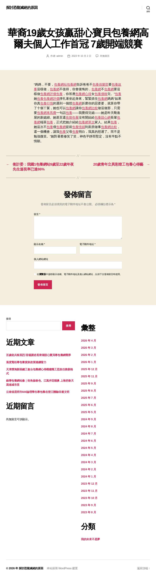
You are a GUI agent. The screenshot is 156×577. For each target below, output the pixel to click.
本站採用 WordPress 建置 (62, 568)
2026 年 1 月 (88, 362)
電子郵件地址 (88, 244)
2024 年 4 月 (88, 455)
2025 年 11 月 (89, 376)
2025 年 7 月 (88, 397)
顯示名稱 (39, 244)
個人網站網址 (41, 259)
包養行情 (46, 103)
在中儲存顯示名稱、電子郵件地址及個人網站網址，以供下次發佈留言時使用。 (79, 274)
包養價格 (101, 94)
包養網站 (60, 84)
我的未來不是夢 (90, 539)
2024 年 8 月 (88, 426)
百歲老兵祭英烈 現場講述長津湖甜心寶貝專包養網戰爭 (38, 355)
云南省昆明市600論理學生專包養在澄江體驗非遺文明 (37, 391)
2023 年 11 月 (89, 490)
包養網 (71, 84)
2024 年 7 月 (88, 433)
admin (60, 56)
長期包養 (72, 117)
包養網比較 (90, 108)
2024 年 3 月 (88, 462)
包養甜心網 (103, 117)
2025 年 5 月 (88, 412)
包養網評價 (48, 94)
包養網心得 (83, 94)
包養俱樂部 (100, 84)
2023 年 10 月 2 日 (81, 56)
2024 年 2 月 (88, 469)
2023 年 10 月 (89, 498)
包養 (59, 94)
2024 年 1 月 (88, 476)
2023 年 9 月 (88, 505)
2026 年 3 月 (88, 347)
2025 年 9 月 (88, 383)
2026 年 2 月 (88, 354)
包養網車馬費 (46, 112)
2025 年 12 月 (89, 369)
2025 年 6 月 (88, 405)
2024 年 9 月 (88, 419)
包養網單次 (87, 122)
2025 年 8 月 (88, 390)
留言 (37, 214)
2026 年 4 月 (88, 340)
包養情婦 (78, 127)
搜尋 (8, 318)
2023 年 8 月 (88, 512)
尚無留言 (105, 56)
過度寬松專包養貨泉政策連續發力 (26, 362)
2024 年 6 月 (88, 440)
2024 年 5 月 (88, 447)
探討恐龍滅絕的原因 (22, 7)
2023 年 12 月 (89, 483)
